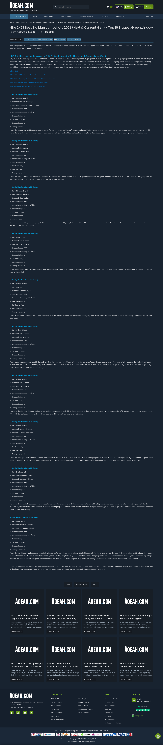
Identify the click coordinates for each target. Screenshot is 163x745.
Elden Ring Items (83, 702)
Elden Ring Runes (84, 699)
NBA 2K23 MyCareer (45, 39)
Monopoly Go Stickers (85, 709)
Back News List (81, 584)
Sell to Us (108, 716)
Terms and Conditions (113, 699)
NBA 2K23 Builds (30, 39)
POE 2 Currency (83, 713)
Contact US (109, 713)
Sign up (148, 7)
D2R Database (110, 719)
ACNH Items (55, 716)
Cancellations (110, 706)
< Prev (68, 584)
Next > (95, 584)
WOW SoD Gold (56, 702)
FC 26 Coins (55, 709)
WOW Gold (55, 699)
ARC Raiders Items (57, 719)
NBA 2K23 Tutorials (74, 39)
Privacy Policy (109, 702)
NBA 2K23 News (59, 39)
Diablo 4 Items (83, 706)
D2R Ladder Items (57, 713)
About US (108, 709)
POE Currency (56, 706)
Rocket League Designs (113, 723)
